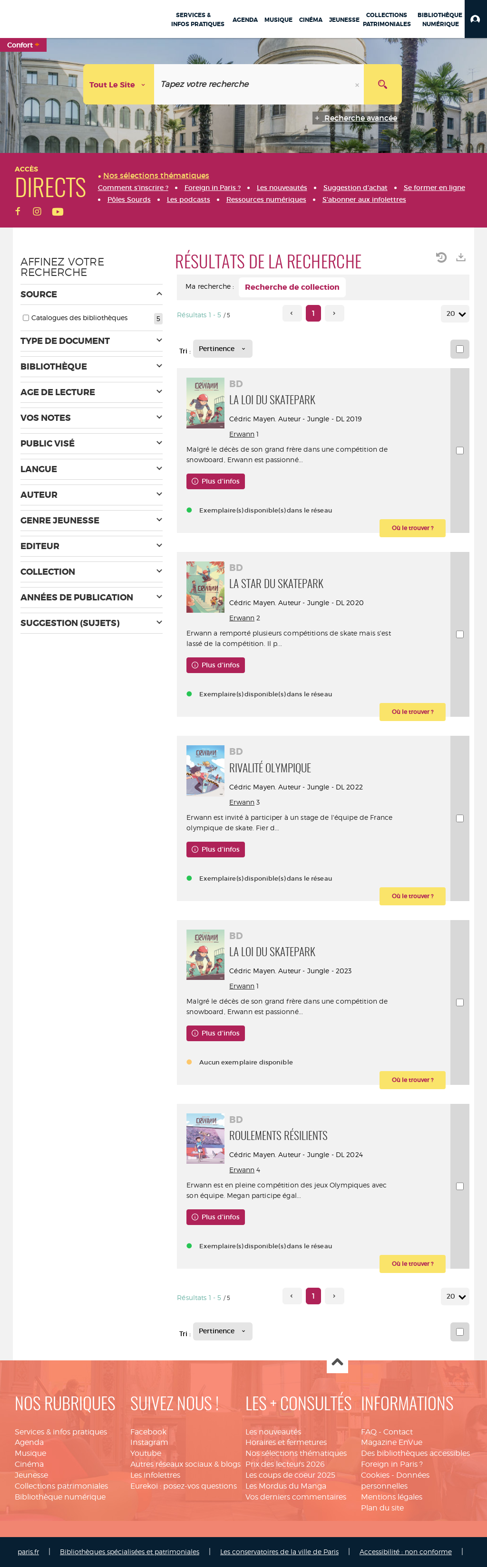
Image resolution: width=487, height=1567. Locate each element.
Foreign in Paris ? (392, 1464)
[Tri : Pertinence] (223, 349)
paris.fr (28, 1552)
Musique (30, 1453)
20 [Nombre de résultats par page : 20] (452, 313)
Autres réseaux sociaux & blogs (185, 1464)
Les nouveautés (273, 1431)
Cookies (375, 1475)
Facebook (148, 1431)
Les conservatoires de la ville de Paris (279, 1552)
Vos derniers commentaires (295, 1496)
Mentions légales (391, 1496)
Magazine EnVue (391, 1442)
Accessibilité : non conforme (406, 1552)
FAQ (369, 1431)
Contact (398, 1431)
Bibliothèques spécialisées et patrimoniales (129, 1552)
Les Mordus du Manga (285, 1486)
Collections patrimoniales (61, 1486)
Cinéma (29, 1464)
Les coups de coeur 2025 (290, 1475)
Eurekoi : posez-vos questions (183, 1486)
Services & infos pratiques (61, 1431)
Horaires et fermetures (286, 1442)
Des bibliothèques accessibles (415, 1453)
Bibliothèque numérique (60, 1496)
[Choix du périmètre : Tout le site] (119, 84)
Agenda (29, 1442)
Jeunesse (31, 1475)
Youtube (145, 1453)
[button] (476, 19)
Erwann (241, 434)
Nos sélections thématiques (296, 1453)
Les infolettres (155, 1475)
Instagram (149, 1442)
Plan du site (382, 1507)
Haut (337, 1363)
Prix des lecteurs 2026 (285, 1464)
